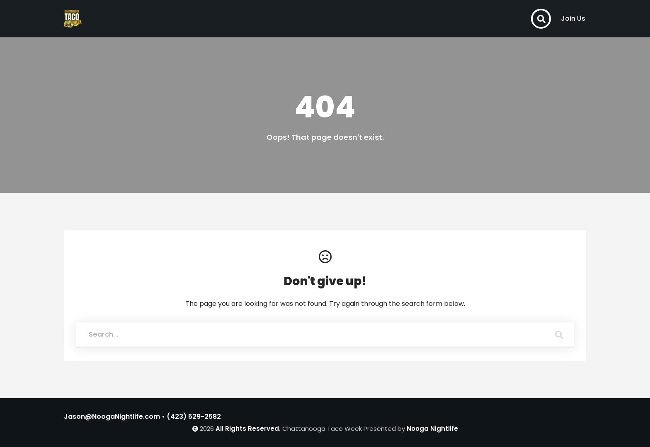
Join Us (573, 18)
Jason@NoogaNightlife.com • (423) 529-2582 (142, 416)
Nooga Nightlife (432, 428)
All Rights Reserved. (248, 428)
